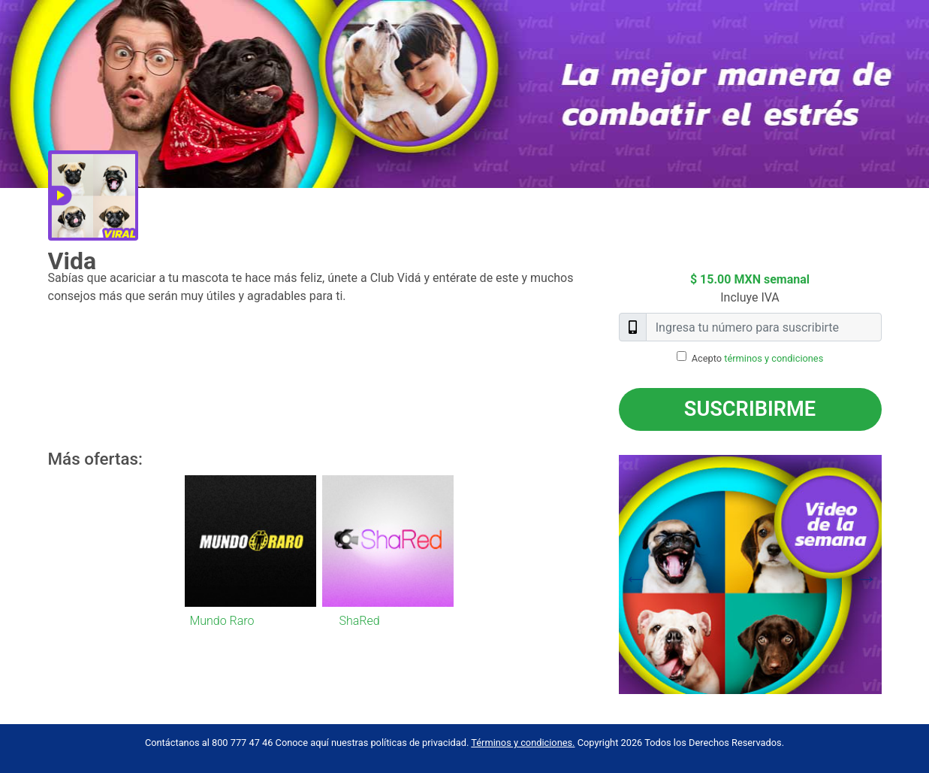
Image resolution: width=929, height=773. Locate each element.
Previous (607, 574)
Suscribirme (750, 409)
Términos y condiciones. (523, 742)
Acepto (758, 358)
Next (892, 574)
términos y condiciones (773, 358)
